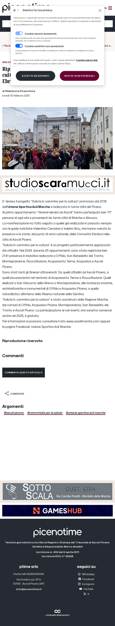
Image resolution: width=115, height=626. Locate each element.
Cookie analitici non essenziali (44, 46)
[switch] (19, 46)
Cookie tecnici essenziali (41, 34)
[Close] (100, 10)
